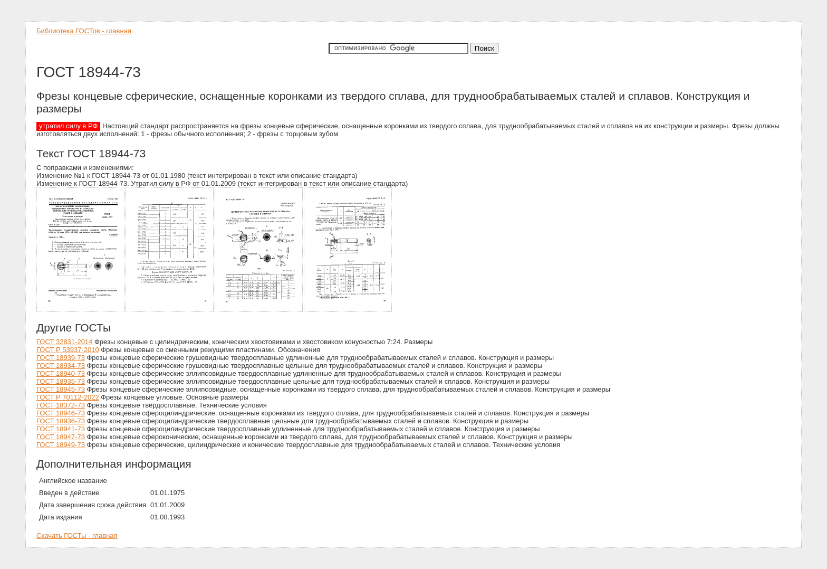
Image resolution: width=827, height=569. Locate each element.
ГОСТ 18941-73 (60, 429)
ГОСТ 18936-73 (60, 421)
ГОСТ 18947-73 (60, 437)
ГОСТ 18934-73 (60, 365)
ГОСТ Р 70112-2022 (67, 397)
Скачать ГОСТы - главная (77, 535)
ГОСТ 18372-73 (60, 405)
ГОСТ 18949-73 (60, 445)
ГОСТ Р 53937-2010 (67, 350)
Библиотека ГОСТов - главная (83, 31)
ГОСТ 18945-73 (60, 389)
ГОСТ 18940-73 (60, 373)
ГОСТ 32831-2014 (64, 342)
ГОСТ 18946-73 (60, 413)
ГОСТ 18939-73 (60, 358)
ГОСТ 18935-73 (60, 381)
